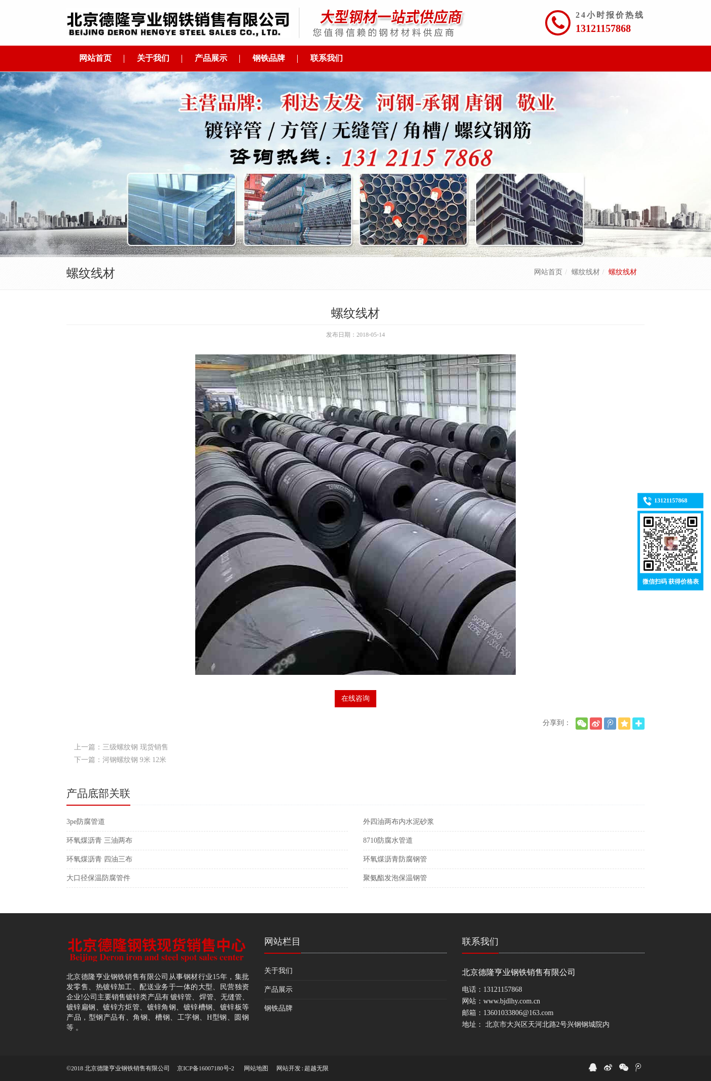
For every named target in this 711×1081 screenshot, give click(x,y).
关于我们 (278, 971)
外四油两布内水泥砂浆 (398, 821)
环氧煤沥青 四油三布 (99, 859)
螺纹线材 (586, 272)
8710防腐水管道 (388, 840)
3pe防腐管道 (85, 821)
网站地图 (256, 1068)
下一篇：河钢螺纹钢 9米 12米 (120, 760)
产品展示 (278, 989)
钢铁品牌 (278, 1008)
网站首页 (548, 272)
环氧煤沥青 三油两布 (99, 840)
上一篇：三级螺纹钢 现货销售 (121, 747)
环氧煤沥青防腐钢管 (395, 859)
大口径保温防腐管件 (98, 878)
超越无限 (316, 1068)
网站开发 (288, 1068)
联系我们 (480, 941)
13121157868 (603, 28)
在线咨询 (355, 698)
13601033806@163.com (518, 1013)
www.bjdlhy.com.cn (511, 1001)
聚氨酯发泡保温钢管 (395, 878)
